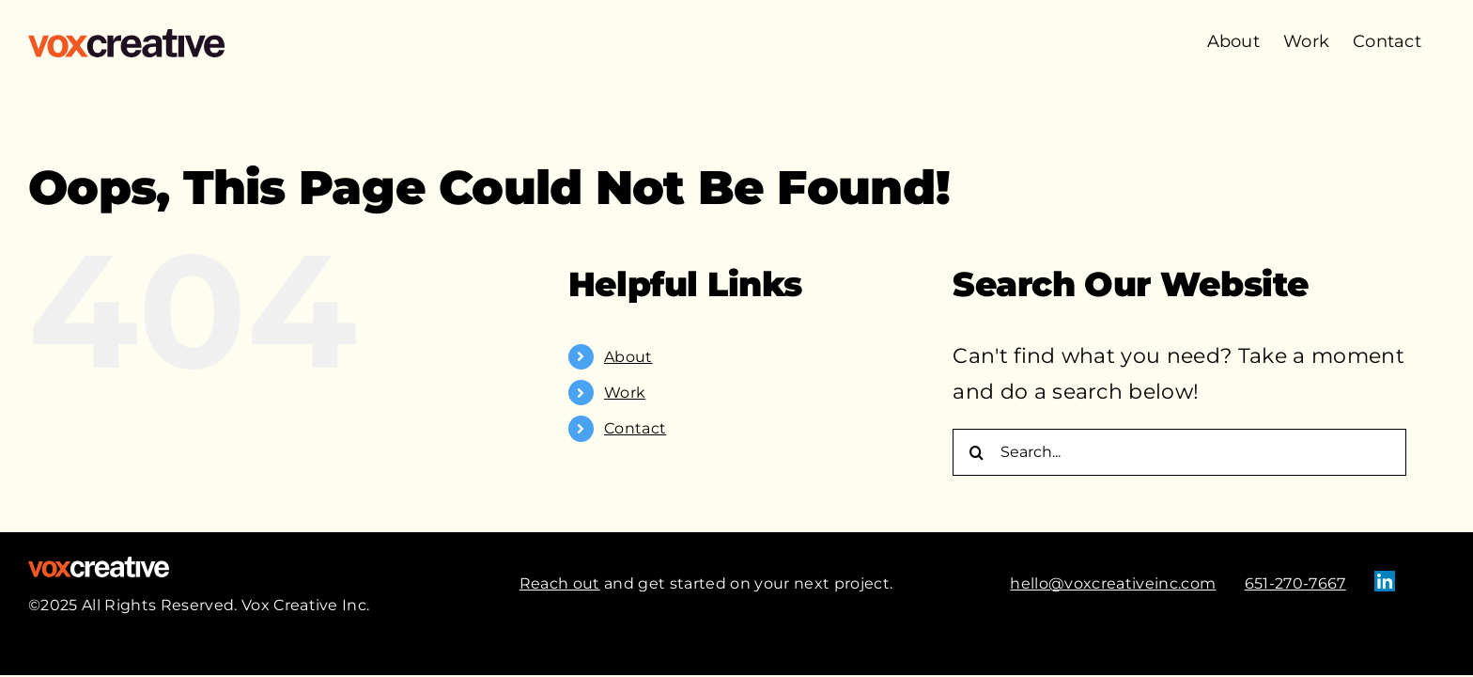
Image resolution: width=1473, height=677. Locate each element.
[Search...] (1179, 452)
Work (624, 392)
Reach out (559, 583)
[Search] (976, 452)
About (628, 357)
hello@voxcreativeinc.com (1113, 583)
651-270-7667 (1295, 583)
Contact (635, 428)
